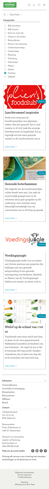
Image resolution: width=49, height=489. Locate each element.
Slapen (11, 66)
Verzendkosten (9, 385)
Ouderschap (13, 51)
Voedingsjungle (15, 255)
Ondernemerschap (16, 47)
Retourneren (8, 395)
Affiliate (6, 399)
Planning (12, 55)
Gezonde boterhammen (21, 184)
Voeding (11, 73)
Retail (5, 402)
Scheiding (12, 58)
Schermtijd (13, 62)
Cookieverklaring (24, 477)
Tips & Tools (14, 14)
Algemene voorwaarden (24, 472)
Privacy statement (24, 475)
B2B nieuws (13, 29)
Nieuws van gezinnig (17, 44)
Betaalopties (8, 392)
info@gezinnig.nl (9, 412)
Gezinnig (24, 482)
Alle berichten (14, 26)
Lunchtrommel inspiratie (22, 112)
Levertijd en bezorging (13, 388)
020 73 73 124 (8, 415)
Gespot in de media (16, 37)
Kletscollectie (14, 40)
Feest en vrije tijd (15, 33)
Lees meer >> (11, 147)
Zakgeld (11, 77)
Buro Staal (31, 484)
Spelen (11, 69)
